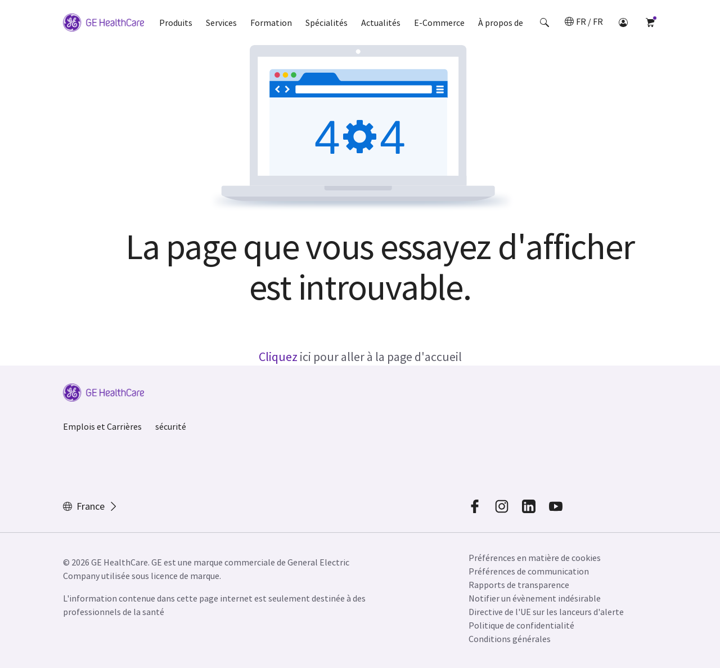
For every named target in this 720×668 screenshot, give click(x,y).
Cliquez (278, 356)
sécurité (170, 426)
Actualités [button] (380, 22)
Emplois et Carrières (102, 426)
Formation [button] (271, 22)
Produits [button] (175, 22)
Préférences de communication (529, 571)
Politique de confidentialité (521, 625)
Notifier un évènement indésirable (535, 598)
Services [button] (221, 22)
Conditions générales (510, 638)
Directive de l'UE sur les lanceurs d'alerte (546, 611)
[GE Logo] (103, 24)
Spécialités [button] (326, 22)
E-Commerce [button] (439, 22)
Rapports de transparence (519, 584)
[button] (544, 22)
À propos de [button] (500, 22)
